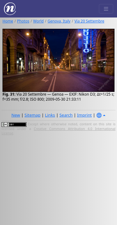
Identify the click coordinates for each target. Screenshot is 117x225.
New (15, 115)
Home (7, 21)
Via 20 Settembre (89, 21)
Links (50, 115)
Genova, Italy (58, 21)
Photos (23, 21)
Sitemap (33, 115)
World (38, 21)
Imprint (84, 115)
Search (66, 115)
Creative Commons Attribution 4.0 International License (58, 131)
